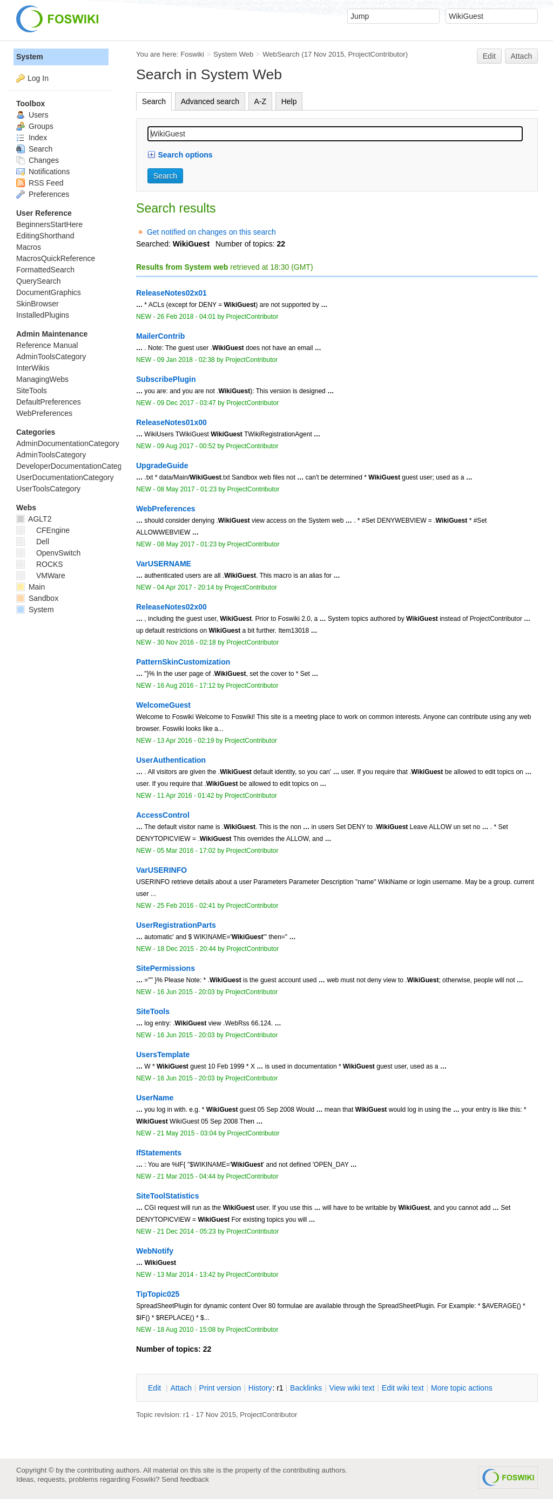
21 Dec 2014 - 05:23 (186, 1231)
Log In (38, 78)
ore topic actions (462, 1388)
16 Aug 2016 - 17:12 (186, 685)
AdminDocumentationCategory (67, 443)
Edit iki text (403, 1388)
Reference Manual (47, 345)
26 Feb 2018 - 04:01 (186, 316)
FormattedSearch (45, 269)
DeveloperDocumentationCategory (74, 466)
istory (260, 1388)
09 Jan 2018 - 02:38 (186, 360)
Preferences (42, 194)
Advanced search (210, 101)
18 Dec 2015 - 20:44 (186, 949)
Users (32, 115)
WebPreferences (44, 413)
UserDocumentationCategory (65, 477)
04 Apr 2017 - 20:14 (185, 587)
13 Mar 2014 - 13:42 (186, 1274)
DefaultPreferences (48, 402)
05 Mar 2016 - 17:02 (186, 850)
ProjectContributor (377, 54)
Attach (521, 56)
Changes (37, 160)
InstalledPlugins (42, 315)
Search (154, 101)
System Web (233, 54)
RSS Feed (39, 183)
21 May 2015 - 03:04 (187, 1133)
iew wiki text (352, 1388)
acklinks (306, 1388)
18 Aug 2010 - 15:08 (186, 1329)
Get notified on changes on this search (211, 232)
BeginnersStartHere (49, 224)
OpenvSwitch (48, 553)
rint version (220, 1388)
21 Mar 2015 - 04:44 (186, 1176)
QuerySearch (38, 281)
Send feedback (185, 1479)
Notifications (43, 171)
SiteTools (31, 390)
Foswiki (192, 54)
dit (155, 1388)
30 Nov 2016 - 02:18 (186, 642)
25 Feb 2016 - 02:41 (186, 905)
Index (31, 137)
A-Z (260, 101)
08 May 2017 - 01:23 (187, 489)
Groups (34, 126)
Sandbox (37, 598)
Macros (28, 247)
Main (30, 587)
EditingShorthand (45, 235)
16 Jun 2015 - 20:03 (186, 992)
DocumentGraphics (48, 292)
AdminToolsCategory (51, 356)
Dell (32, 541)
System (29, 56)
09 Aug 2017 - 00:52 (186, 446)
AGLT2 (33, 519)
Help (289, 101)
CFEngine (43, 530)
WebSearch (281, 54)
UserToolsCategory (48, 488)
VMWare (40, 575)
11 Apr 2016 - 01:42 (185, 795)
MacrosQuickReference (55, 258)
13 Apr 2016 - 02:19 (185, 740)
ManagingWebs (42, 379)
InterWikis (32, 368)
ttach (181, 1388)
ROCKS (39, 564)
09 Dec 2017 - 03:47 (186, 403)
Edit (489, 56)
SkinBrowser (37, 303)
